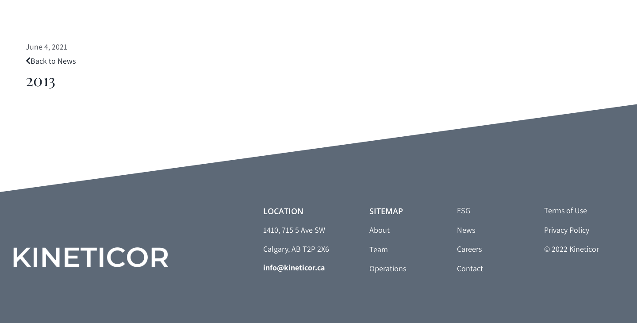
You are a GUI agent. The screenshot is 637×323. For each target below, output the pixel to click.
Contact (470, 268)
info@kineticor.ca (294, 267)
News (466, 230)
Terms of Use (565, 210)
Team (378, 249)
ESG (463, 210)
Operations (387, 268)
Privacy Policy (566, 230)
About (379, 230)
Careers (469, 249)
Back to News (51, 61)
